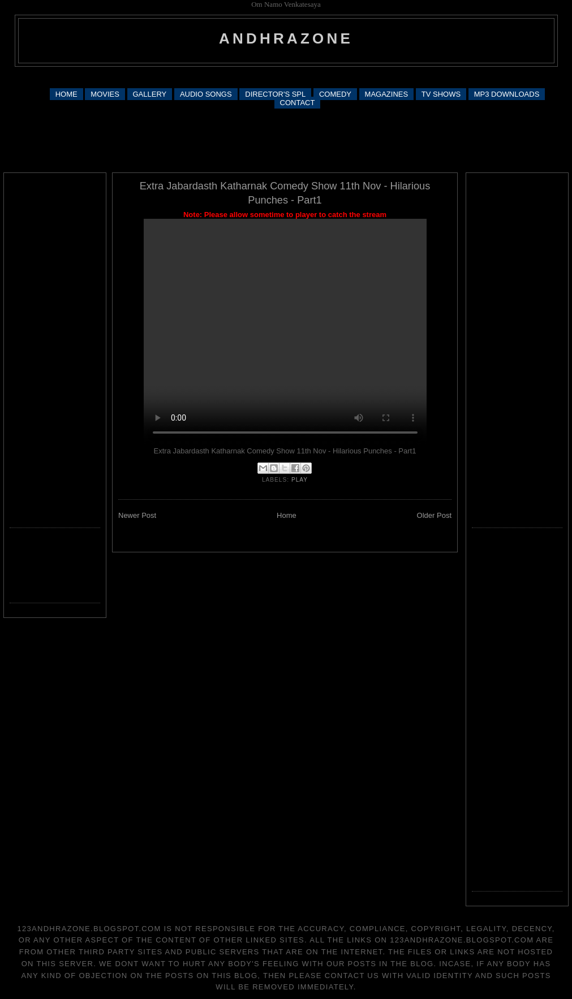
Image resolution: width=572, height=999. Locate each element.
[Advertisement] (286, 76)
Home (286, 515)
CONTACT (297, 102)
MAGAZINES (386, 94)
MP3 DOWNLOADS (507, 94)
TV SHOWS (441, 94)
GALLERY (150, 94)
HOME (66, 94)
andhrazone (286, 38)
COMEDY (335, 94)
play (299, 480)
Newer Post (137, 515)
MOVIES (105, 94)
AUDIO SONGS (206, 94)
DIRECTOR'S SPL (275, 94)
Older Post (434, 515)
